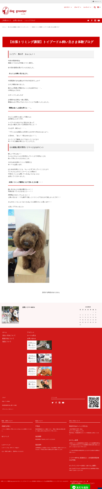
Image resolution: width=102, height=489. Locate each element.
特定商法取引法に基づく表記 (11, 403)
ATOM (8, 400)
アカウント (97, 1)
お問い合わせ (17, 20)
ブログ (4, 397)
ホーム (4, 27)
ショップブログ (29, 20)
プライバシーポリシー (9, 406)
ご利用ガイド (6, 20)
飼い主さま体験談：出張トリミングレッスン (18, 27)
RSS (3, 400)
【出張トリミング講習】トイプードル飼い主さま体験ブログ (45, 27)
